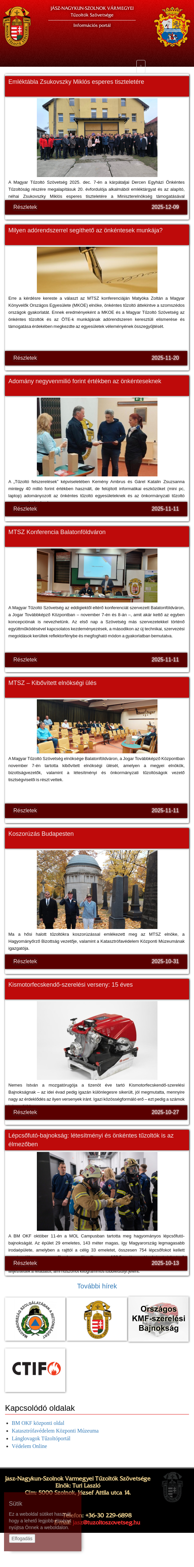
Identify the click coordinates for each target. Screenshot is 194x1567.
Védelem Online (29, 1446)
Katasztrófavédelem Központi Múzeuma (55, 1431)
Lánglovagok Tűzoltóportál (41, 1438)
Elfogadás (22, 1538)
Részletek (25, 207)
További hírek (97, 1286)
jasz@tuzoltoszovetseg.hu (106, 1522)
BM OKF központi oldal (38, 1423)
